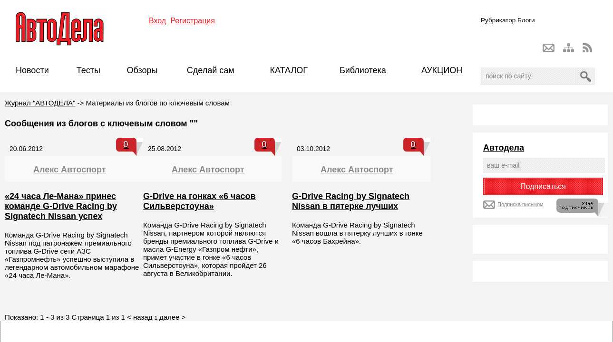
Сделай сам (210, 70)
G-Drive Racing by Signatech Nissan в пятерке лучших (350, 201)
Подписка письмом (520, 204)
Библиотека (363, 70)
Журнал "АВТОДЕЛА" (40, 103)
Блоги (526, 20)
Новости (32, 70)
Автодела (503, 147)
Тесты (88, 70)
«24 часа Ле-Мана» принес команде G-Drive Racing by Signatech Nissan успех (61, 206)
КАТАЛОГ (289, 70)
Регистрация (192, 21)
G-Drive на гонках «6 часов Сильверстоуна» (199, 201)
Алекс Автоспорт (69, 169)
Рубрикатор (498, 20)
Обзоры (142, 70)
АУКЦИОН (441, 70)
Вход (157, 21)
